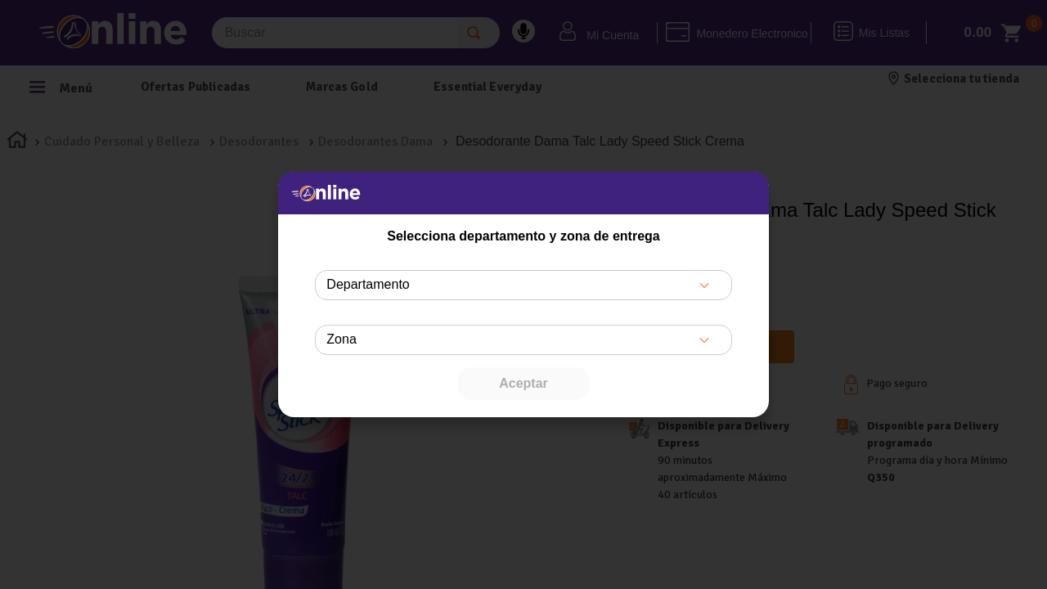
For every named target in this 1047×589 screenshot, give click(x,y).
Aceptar (523, 383)
